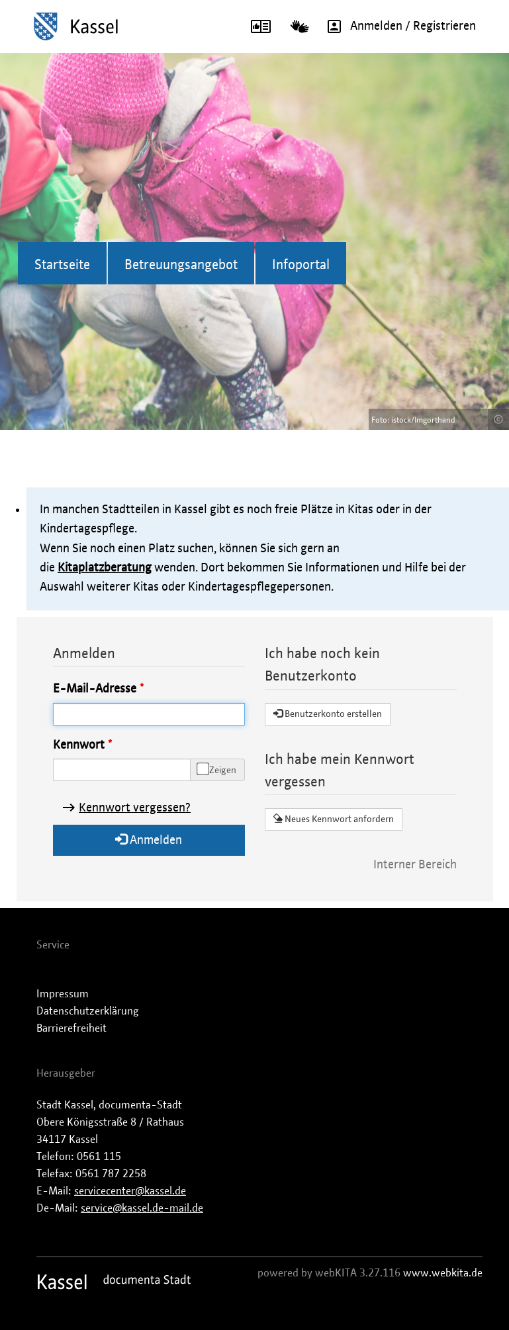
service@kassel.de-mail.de (142, 1208)
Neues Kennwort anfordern (333, 818)
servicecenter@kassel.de (130, 1191)
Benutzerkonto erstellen (327, 713)
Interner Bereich (415, 865)
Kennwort (79, 745)
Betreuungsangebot (181, 265)
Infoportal (301, 265)
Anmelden (148, 840)
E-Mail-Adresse (94, 689)
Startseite (62, 265)
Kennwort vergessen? (135, 808)
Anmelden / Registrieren (397, 26)
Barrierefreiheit (71, 1028)
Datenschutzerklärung (87, 1011)
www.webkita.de (443, 1273)
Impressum (62, 994)
